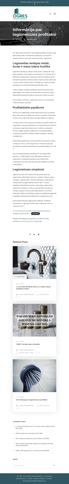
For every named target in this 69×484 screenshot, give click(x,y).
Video (32, 352)
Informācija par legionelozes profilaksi (31, 400)
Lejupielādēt (35, 213)
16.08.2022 (19, 39)
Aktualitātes (32, 39)
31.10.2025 (20, 397)
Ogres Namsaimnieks (26, 294)
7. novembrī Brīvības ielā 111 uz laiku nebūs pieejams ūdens (35, 426)
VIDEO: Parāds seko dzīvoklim (28, 344)
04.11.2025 (20, 284)
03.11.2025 (20, 341)
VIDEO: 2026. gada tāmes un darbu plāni (29, 451)
